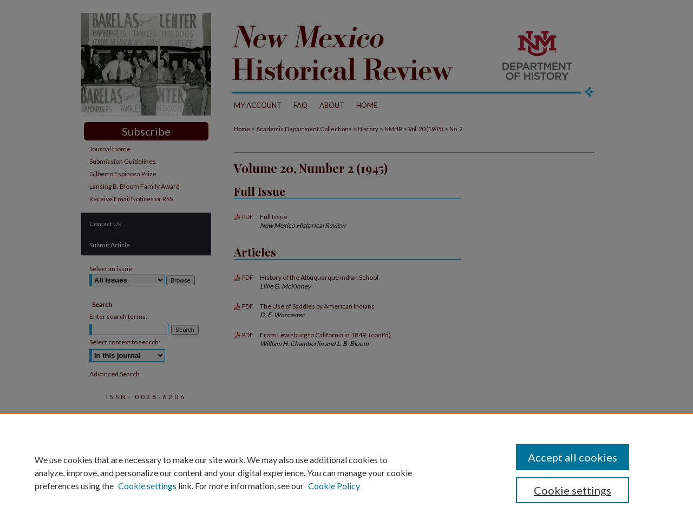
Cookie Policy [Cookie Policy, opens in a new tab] (334, 485)
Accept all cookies (572, 457)
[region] (346, 472)
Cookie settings (147, 485)
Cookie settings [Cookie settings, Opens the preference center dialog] (572, 490)
